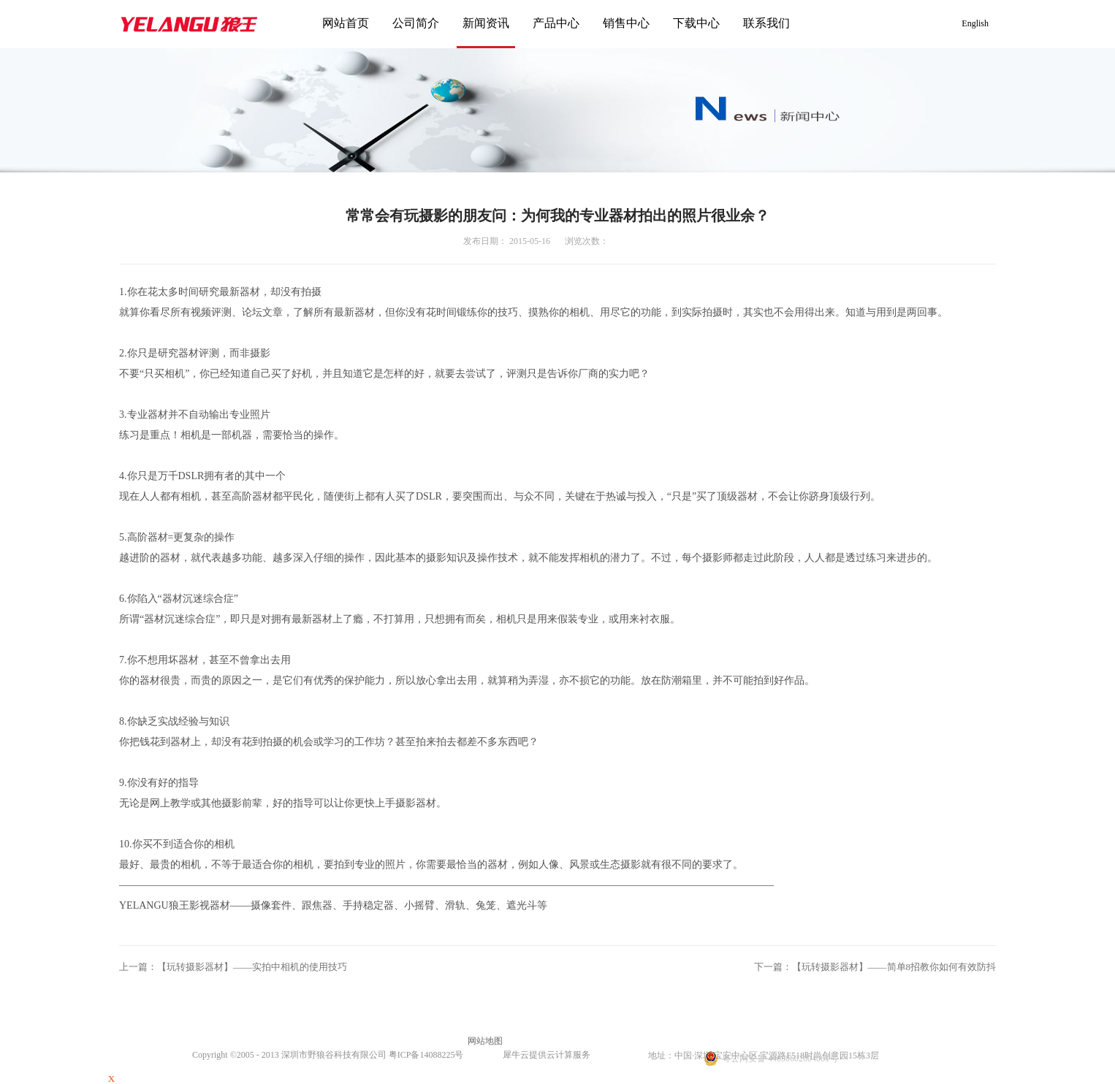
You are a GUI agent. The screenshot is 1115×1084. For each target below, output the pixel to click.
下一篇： (875, 966)
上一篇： (233, 966)
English (975, 23)
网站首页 (345, 23)
